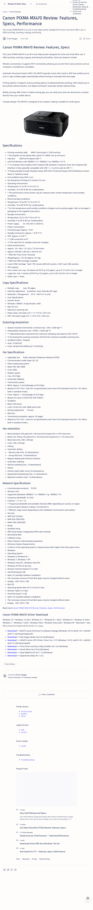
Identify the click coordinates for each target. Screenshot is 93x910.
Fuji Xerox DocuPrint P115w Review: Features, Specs (43, 863)
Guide (23, 781)
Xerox (23, 751)
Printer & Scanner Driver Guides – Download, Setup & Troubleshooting (80, 5)
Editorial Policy (44, 894)
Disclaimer (26, 894)
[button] (4, 905)
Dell (22, 765)
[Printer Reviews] (15, 12)
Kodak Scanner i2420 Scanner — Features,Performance (44, 871)
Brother (24, 749)
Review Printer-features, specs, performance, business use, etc (18, 4)
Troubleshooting (27, 795)
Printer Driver (26, 747)
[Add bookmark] (80, 38)
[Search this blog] (47, 3)
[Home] (5, 12)
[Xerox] (24, 859)
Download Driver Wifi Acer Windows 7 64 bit (39, 879)
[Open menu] (4, 4)
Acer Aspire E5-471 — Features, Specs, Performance (42, 887)
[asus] (23, 845)
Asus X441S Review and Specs (33, 848)
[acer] (23, 875)
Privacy (34, 894)
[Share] (86, 38)
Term (18, 894)
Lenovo (24, 767)
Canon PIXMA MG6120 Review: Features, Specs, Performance (41, 640)
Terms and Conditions (77, 12)
